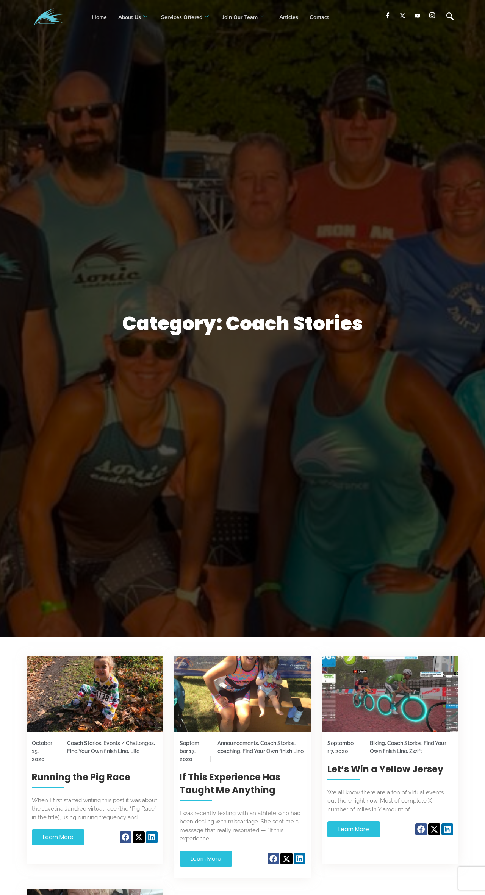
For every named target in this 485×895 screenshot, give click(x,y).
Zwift (415, 751)
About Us (132, 17)
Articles (288, 17)
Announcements (237, 743)
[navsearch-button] (450, 17)
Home (99, 17)
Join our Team (243, 17)
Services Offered (185, 17)
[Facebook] (388, 15)
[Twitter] (402, 15)
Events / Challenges (128, 743)
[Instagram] (432, 15)
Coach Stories (84, 743)
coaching (228, 751)
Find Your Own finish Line (97, 751)
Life (134, 751)
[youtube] (417, 15)
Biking (377, 743)
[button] (126, 837)
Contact (319, 17)
